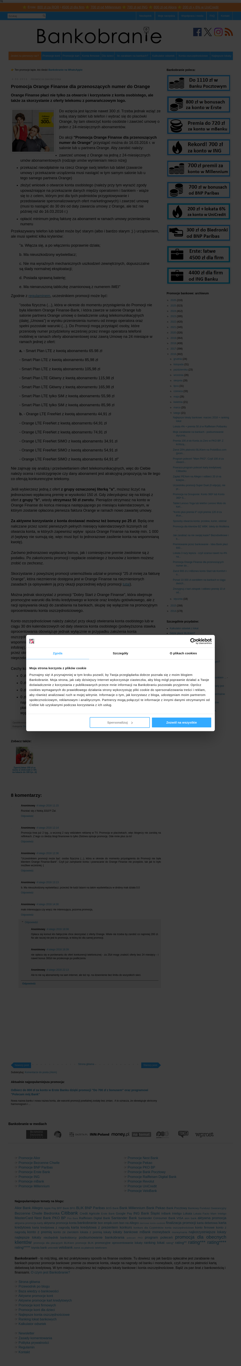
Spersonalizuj (120, 722)
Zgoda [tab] (57, 653)
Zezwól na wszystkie (181, 722)
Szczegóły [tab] (120, 653)
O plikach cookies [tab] (183, 653)
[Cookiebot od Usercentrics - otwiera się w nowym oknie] (193, 641)
